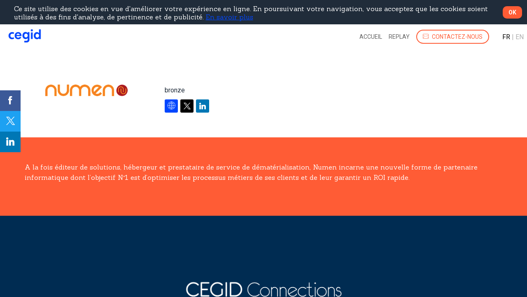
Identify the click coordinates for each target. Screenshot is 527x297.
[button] (452, 37)
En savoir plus (229, 17)
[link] (370, 36)
